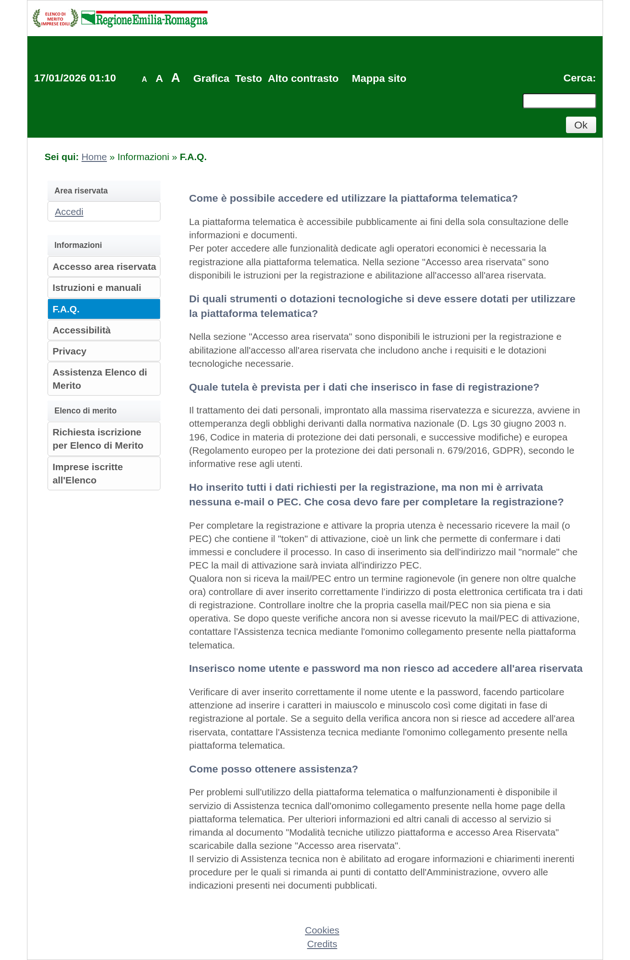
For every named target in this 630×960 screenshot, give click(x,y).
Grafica (211, 78)
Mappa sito (379, 78)
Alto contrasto (303, 78)
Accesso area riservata (104, 266)
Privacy (69, 351)
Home (94, 156)
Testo (248, 78)
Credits (322, 944)
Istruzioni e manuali (97, 287)
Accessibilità (82, 330)
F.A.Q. (66, 309)
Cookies (322, 930)
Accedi (69, 211)
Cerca (578, 78)
